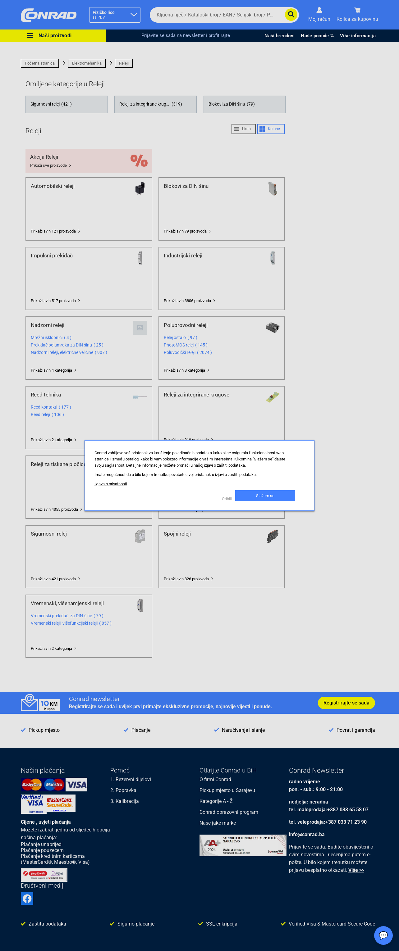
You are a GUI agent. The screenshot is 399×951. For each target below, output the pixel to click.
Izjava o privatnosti (110, 484)
